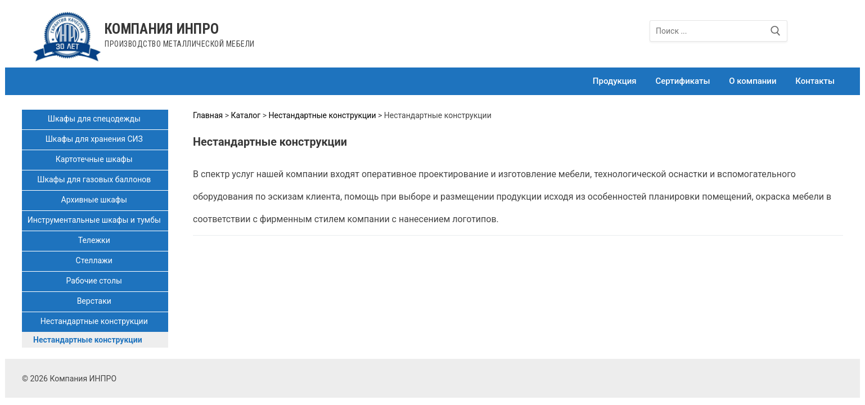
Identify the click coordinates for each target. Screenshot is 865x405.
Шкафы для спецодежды (95, 118)
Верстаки (95, 300)
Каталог (246, 115)
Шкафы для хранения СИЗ (95, 138)
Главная (208, 115)
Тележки (95, 240)
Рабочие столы (95, 280)
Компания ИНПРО (162, 29)
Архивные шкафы (95, 199)
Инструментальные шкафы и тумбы (95, 219)
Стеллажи (95, 260)
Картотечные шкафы (95, 159)
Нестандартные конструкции (95, 321)
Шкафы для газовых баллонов (95, 179)
